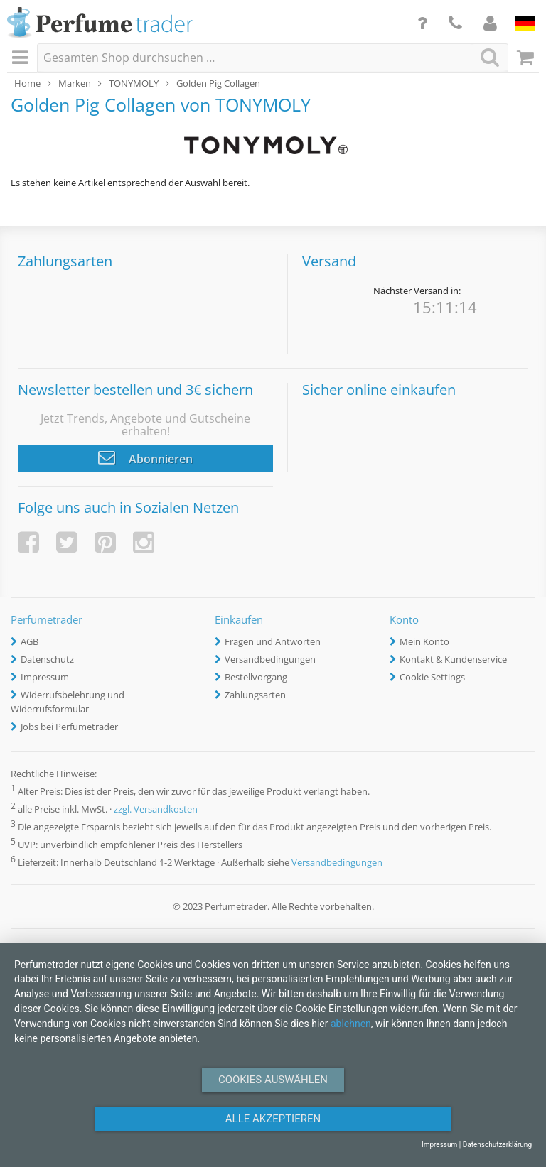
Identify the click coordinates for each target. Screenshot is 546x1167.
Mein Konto (424, 641)
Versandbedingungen (270, 659)
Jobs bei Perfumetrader (69, 726)
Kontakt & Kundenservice (453, 659)
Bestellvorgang (256, 677)
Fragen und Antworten (273, 641)
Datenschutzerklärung (497, 1145)
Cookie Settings (432, 677)
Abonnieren (145, 457)
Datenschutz (47, 659)
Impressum (45, 677)
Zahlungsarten (255, 694)
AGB (29, 641)
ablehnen (351, 1023)
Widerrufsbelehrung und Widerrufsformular (67, 701)
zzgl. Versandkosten (156, 809)
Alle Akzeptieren (273, 1118)
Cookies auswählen (273, 1079)
